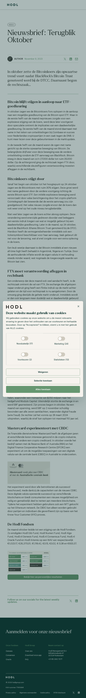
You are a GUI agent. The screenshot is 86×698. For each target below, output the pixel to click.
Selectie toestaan (43, 380)
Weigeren (43, 372)
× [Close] (78, 306)
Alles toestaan (43, 389)
